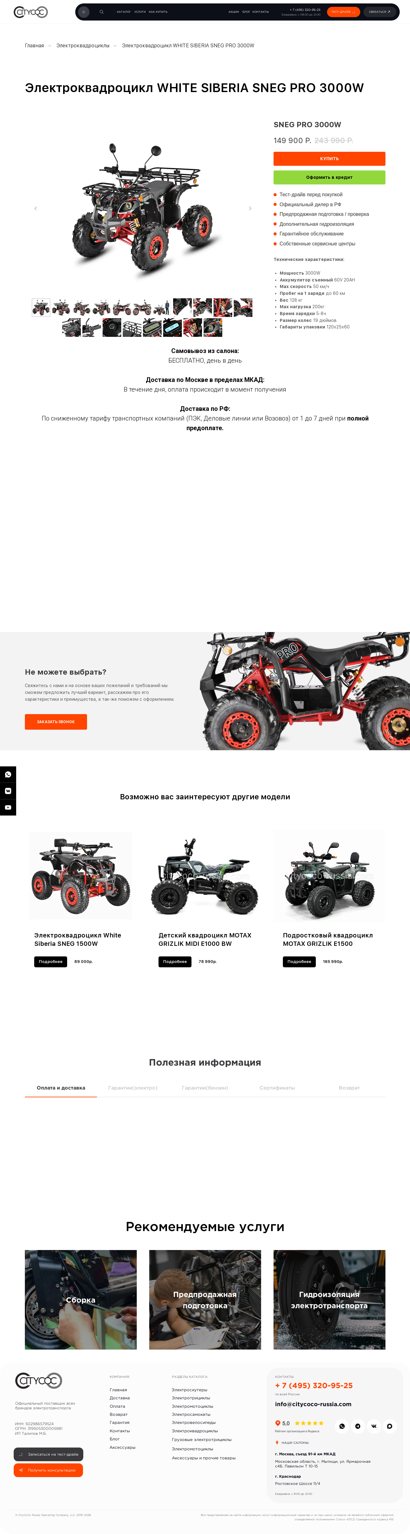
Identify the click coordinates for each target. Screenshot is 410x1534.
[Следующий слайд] (250, 208)
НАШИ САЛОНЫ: (295, 1442)
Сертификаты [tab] (277, 1087)
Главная (34, 46)
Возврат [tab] (349, 1087)
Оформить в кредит (329, 177)
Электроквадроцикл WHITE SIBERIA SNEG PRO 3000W (188, 46)
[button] (353, 12)
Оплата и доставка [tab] (61, 1087)
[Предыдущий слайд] (35, 208)
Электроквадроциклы (82, 46)
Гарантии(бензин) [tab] (205, 1087)
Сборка (80, 1300)
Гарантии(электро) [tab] (133, 1087)
